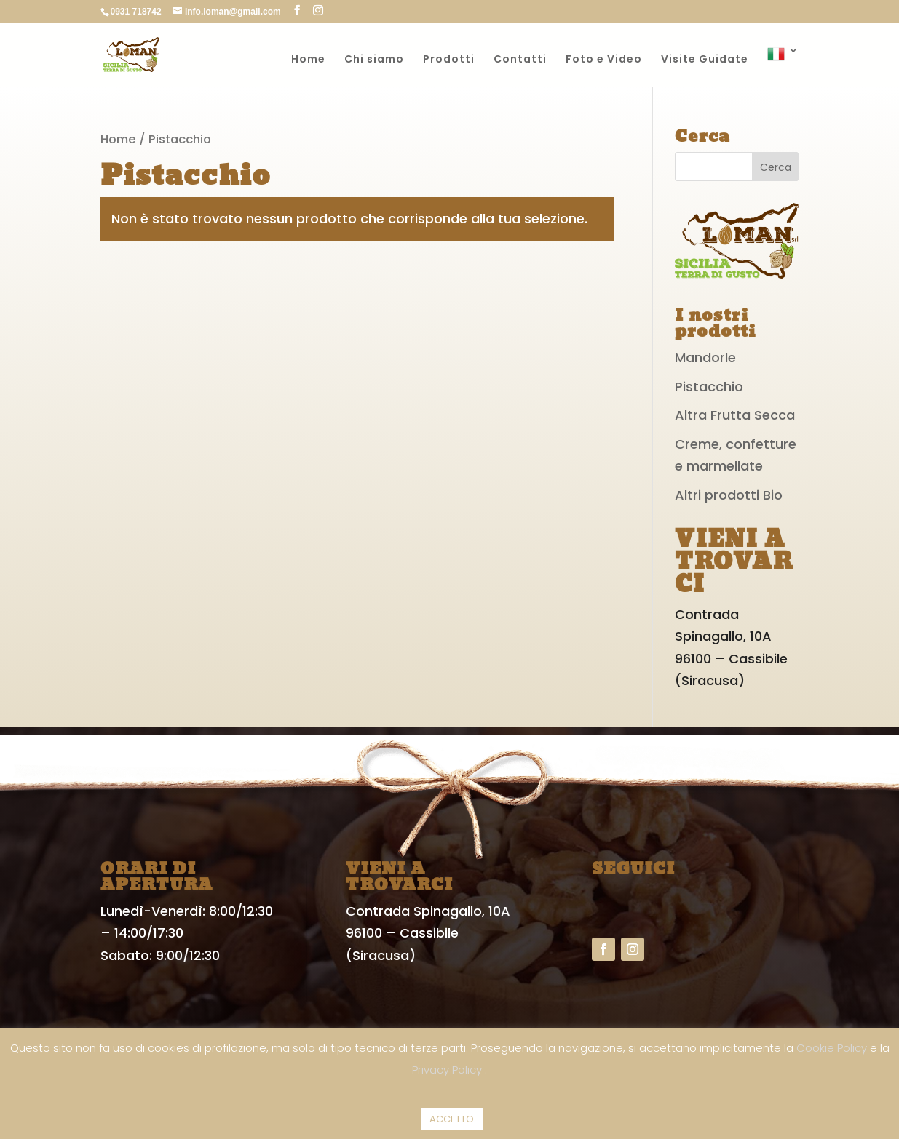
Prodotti (449, 60)
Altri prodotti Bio (729, 495)
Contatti (520, 60)
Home (308, 60)
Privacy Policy (448, 1069)
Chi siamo (374, 60)
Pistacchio (709, 386)
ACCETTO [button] (451, 1119)
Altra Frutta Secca (735, 415)
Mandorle (705, 357)
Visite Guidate (704, 60)
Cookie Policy (833, 1047)
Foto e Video (604, 60)
